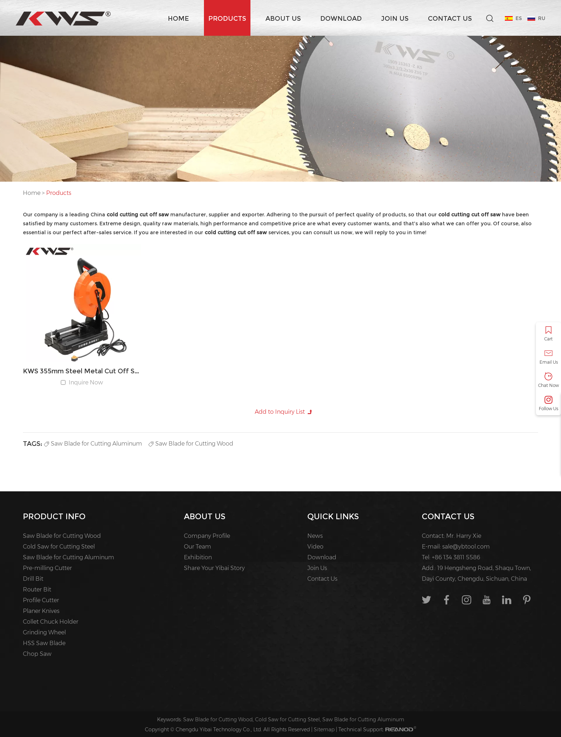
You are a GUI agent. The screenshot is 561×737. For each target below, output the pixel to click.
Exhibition (198, 557)
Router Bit (37, 589)
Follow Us (548, 403)
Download (341, 19)
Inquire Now (86, 382)
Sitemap (324, 729)
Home (178, 19)
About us (283, 19)
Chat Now (548, 380)
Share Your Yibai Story (214, 568)
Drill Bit (33, 578)
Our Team (197, 546)
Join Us (395, 19)
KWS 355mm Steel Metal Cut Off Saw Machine (82, 371)
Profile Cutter (41, 600)
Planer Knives (41, 611)
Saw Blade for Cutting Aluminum (93, 443)
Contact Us (450, 19)
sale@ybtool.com (466, 546)
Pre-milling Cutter (47, 568)
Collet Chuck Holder (50, 621)
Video (315, 546)
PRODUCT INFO (54, 516)
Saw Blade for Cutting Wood (190, 443)
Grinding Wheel (44, 632)
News (315, 535)
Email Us (548, 357)
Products (227, 19)
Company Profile (207, 535)
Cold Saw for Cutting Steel (59, 546)
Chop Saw (37, 653)
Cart (548, 334)
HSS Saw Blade (44, 643)
